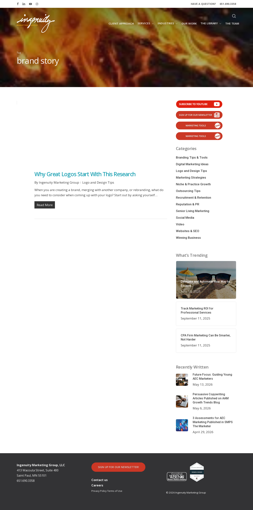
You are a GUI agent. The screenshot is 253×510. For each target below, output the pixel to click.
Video (180, 224)
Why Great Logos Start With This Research (85, 174)
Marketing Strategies (191, 177)
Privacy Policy (99, 491)
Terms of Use (114, 491)
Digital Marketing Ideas (192, 164)
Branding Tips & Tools (192, 157)
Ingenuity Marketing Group (59, 182)
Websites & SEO (187, 231)
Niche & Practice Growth (193, 184)
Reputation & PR (187, 204)
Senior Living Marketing (192, 211)
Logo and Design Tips (98, 182)
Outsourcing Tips (188, 191)
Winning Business (188, 237)
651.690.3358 (26, 481)
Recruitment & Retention (193, 197)
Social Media (185, 217)
